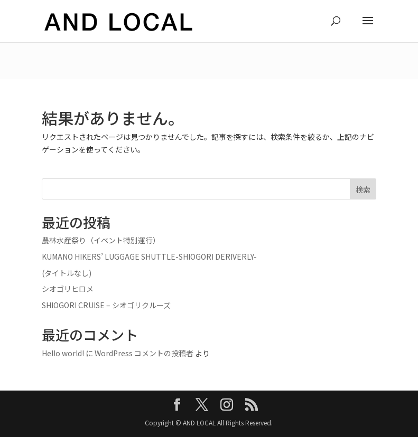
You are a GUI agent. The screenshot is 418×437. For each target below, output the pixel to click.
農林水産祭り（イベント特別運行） (101, 240)
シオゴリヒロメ (68, 288)
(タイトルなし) (66, 273)
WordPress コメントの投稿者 (144, 353)
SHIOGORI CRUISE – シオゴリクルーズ (106, 305)
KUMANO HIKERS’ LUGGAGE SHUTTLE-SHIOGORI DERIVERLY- (149, 256)
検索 (363, 189)
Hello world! (63, 353)
